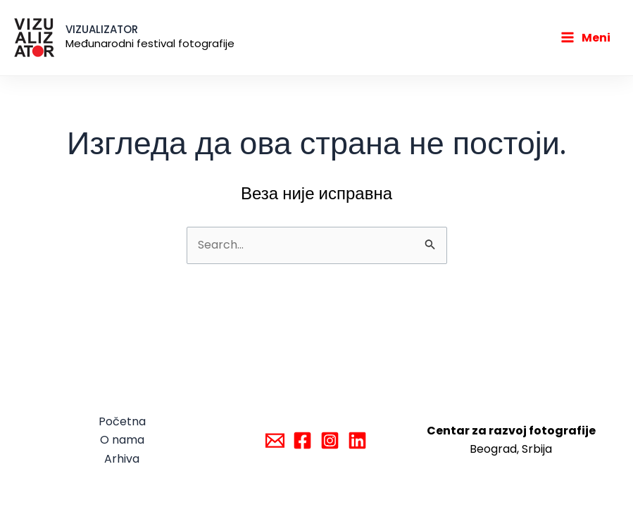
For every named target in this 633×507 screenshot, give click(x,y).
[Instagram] (329, 440)
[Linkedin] (357, 440)
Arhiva (121, 459)
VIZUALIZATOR (101, 29)
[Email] (274, 440)
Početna (122, 421)
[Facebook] (302, 440)
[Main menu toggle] (585, 38)
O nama (122, 440)
